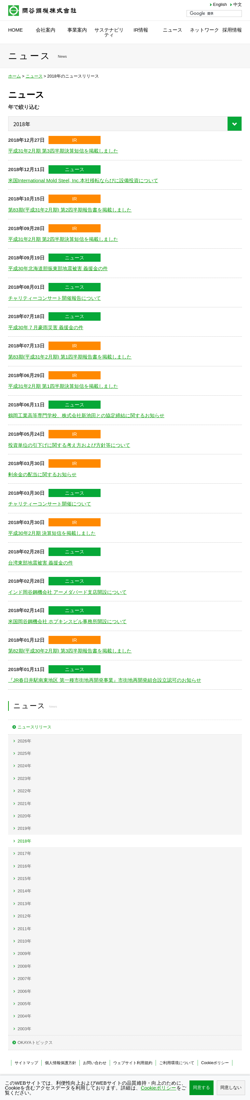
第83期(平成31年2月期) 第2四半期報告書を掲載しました (70, 210)
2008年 (24, 966)
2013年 (24, 903)
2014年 (24, 890)
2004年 (24, 1016)
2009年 (24, 953)
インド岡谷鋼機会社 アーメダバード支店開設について (67, 592)
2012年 (24, 916)
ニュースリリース (34, 727)
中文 (237, 5)
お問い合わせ (94, 1063)
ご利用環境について (176, 1063)
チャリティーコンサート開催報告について (54, 298)
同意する (201, 1087)
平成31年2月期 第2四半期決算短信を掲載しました (63, 239)
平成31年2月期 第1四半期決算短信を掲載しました (63, 386)
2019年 (24, 828)
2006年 (24, 991)
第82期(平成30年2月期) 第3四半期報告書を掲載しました (70, 650)
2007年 (24, 978)
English (220, 5)
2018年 (24, 841)
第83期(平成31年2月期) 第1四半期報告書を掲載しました (70, 356)
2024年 (24, 765)
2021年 (24, 803)
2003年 (24, 1028)
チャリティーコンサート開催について (49, 503)
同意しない (231, 1087)
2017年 (24, 853)
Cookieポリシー (215, 1063)
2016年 (24, 866)
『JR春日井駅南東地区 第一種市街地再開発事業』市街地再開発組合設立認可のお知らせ (104, 680)
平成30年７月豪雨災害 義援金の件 (45, 327)
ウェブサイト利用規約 (132, 1063)
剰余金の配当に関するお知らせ (42, 474)
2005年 (24, 1003)
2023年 (24, 778)
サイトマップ (26, 1063)
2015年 (24, 878)
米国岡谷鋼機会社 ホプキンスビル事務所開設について (67, 621)
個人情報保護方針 (60, 1063)
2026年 (24, 741)
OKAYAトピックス (35, 1042)
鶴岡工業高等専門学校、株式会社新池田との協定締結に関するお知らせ (86, 415)
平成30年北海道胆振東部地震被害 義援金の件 (58, 268)
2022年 (24, 790)
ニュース (34, 76)
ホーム (14, 76)
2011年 (24, 928)
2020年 (24, 816)
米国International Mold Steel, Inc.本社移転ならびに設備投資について (83, 180)
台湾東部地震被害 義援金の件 (40, 562)
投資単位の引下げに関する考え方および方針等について (69, 445)
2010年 (24, 941)
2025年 (24, 753)
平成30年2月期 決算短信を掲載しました (52, 533)
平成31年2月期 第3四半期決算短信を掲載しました (63, 151)
